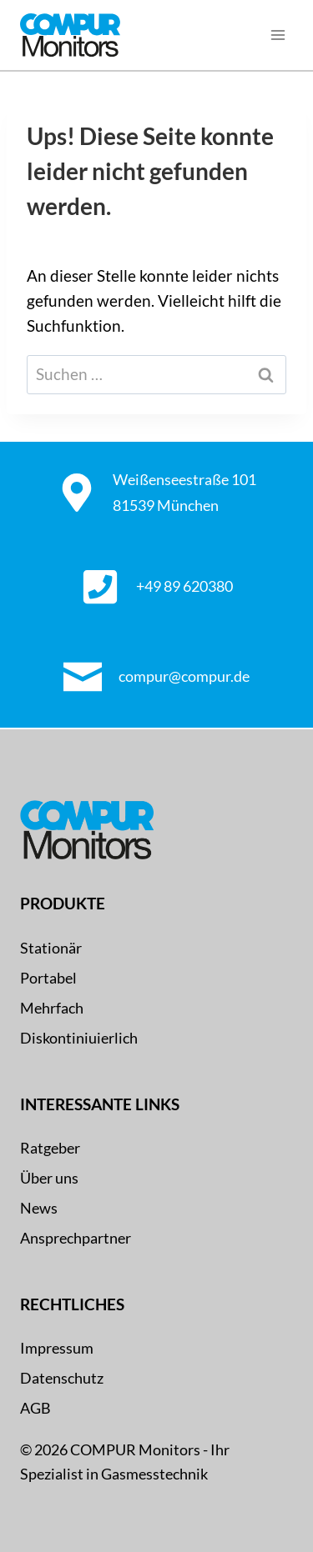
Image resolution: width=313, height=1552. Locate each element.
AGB (35, 1408)
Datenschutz (61, 1378)
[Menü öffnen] (277, 35)
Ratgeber (50, 1148)
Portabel (48, 978)
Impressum (56, 1348)
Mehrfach (51, 1008)
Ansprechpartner (75, 1238)
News (39, 1208)
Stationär (51, 948)
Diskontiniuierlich (79, 1038)
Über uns (49, 1178)
